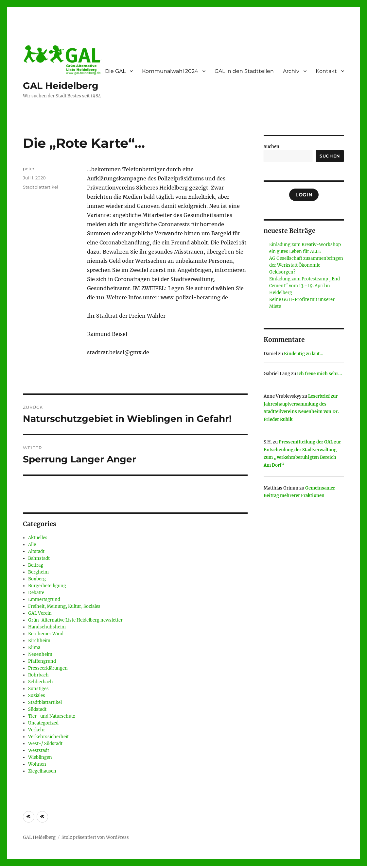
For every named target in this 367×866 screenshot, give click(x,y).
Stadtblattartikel (40, 187)
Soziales (36, 695)
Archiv (291, 71)
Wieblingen (40, 757)
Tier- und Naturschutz (51, 716)
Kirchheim (39, 640)
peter (28, 168)
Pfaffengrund (42, 661)
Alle (32, 544)
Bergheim (38, 572)
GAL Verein (40, 613)
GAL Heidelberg (60, 85)
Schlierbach (40, 682)
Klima (34, 647)
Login (303, 195)
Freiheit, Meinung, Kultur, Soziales (64, 606)
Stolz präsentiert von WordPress (95, 837)
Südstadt (37, 709)
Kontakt (326, 71)
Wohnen (37, 764)
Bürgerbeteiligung (47, 586)
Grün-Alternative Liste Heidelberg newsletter (75, 620)
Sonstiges (38, 688)
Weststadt (38, 750)
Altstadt (36, 551)
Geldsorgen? (282, 272)
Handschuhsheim (47, 627)
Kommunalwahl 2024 (170, 71)
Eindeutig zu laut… (303, 354)
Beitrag (35, 565)
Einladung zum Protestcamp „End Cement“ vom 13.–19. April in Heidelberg (304, 285)
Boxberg (37, 579)
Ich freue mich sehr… (319, 373)
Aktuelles (37, 538)
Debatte (36, 592)
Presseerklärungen (48, 668)
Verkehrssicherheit (48, 737)
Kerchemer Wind (45, 634)
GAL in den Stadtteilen (244, 71)
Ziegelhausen (42, 771)
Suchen (271, 146)
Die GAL (115, 71)
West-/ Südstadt (45, 743)
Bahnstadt (39, 558)
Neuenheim (40, 654)
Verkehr (36, 730)
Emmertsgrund (44, 599)
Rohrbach (38, 675)
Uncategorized (43, 723)
